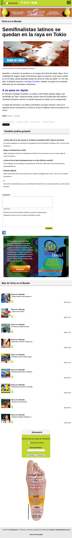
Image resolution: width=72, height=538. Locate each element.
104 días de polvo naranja (19, 402)
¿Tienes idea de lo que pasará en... (21, 296)
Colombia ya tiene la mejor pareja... (21, 356)
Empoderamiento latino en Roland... (22, 371)
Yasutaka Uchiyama (48, 122)
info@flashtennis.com (63, 530)
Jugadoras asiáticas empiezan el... (21, 417)
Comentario (6, 195)
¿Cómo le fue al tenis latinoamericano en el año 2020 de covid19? (28, 160)
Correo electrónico (36, 447)
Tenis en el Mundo (18, 294)
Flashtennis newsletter (37, 443)
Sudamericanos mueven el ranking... (22, 386)
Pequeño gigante (9, 170)
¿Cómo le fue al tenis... (18, 311)
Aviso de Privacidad (36, 534)
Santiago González (22, 122)
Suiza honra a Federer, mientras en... (22, 341)
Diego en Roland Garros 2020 (14, 150)
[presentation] (21, 221)
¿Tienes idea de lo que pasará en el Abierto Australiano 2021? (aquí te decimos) (33, 140)
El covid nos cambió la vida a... (20, 326)
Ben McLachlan (35, 122)
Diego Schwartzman (8, 122)
